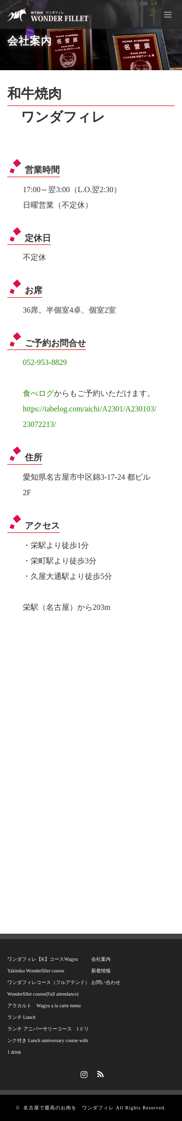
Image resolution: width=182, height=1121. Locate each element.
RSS (99, 1072)
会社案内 (101, 959)
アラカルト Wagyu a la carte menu (44, 1005)
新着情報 (101, 970)
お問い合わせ (105, 982)
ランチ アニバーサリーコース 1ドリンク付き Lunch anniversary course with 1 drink (48, 1040)
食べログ (38, 393)
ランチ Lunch (21, 1017)
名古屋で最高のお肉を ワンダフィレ (68, 1107)
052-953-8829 (45, 362)
